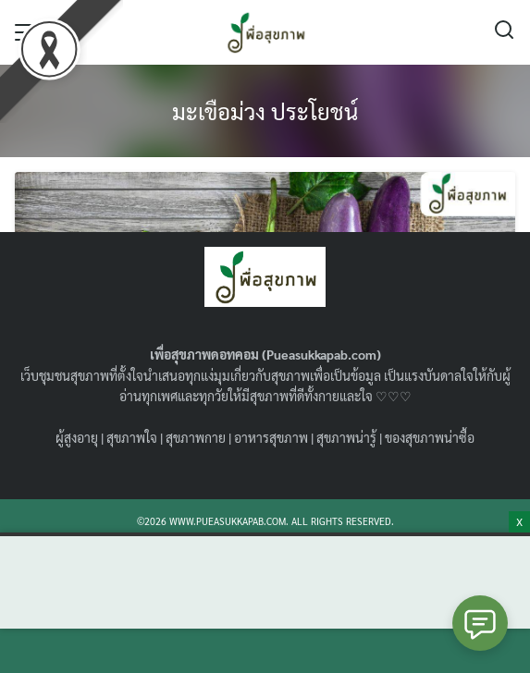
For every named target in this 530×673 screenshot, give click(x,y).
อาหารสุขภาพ (271, 437)
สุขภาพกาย (196, 437)
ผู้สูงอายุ (76, 437)
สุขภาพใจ (131, 437)
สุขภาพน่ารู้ (346, 437)
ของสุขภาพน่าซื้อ (430, 437)
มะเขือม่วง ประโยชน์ (265, 111)
